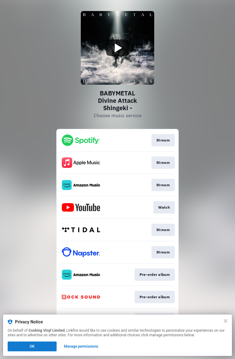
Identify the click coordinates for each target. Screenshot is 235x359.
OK (32, 346)
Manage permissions (81, 346)
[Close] (225, 321)
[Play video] (117, 47)
